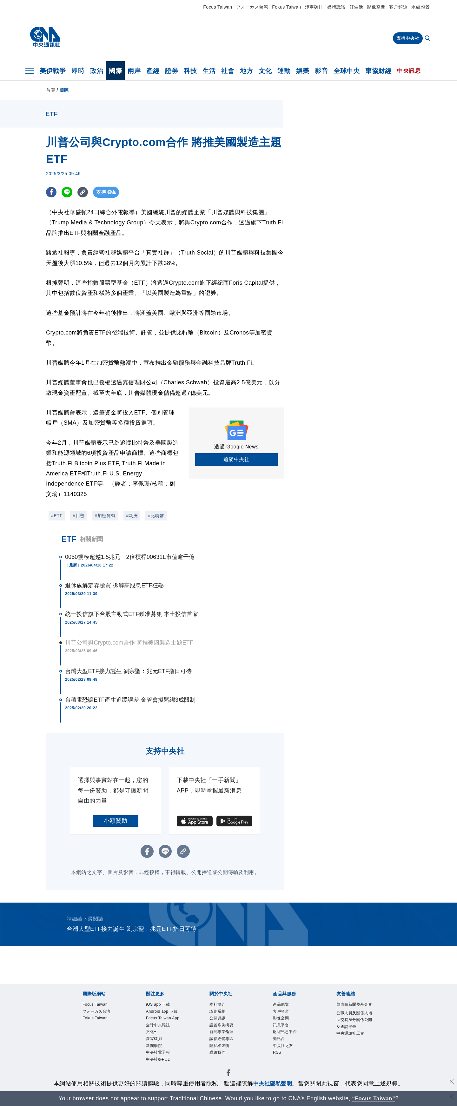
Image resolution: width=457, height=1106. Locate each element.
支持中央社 (408, 38)
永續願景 (420, 7)
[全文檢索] (428, 38)
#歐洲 (132, 515)
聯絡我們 (218, 1054)
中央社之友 (284, 1047)
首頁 (50, 90)
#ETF (57, 515)
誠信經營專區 (222, 1040)
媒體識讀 (336, 7)
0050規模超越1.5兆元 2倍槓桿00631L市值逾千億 (130, 557)
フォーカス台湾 (252, 7)
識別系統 (218, 1012)
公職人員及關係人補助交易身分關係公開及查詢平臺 (353, 1027)
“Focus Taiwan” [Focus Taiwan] (373, 1098)
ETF (69, 539)
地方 (246, 70)
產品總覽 (281, 1005)
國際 (115, 70)
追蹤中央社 (236, 459)
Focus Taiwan (217, 7)
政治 (96, 70)
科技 (190, 70)
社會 (227, 70)
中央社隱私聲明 (272, 1083)
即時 (77, 70)
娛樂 (302, 70)
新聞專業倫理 (222, 1033)
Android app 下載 (162, 1012)
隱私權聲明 (220, 1047)
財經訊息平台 (286, 1033)
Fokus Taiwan (286, 7)
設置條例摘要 (222, 1026)
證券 (171, 70)
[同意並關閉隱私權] (451, 1082)
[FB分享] (51, 192)
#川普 (78, 515)
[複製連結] (83, 192)
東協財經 (378, 70)
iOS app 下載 (158, 1005)
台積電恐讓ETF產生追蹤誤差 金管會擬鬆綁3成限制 (130, 700)
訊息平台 (281, 1026)
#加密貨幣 (105, 515)
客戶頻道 (398, 7)
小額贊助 (115, 821)
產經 (152, 70)
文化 (265, 70)
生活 (208, 70)
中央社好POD (159, 1061)
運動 (283, 70)
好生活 (356, 7)
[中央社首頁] (45, 37)
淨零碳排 (314, 7)
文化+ (151, 1033)
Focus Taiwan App (163, 1019)
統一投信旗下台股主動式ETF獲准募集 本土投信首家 (131, 614)
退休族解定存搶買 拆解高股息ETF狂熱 (114, 585)
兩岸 (134, 70)
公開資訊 (218, 1019)
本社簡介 (218, 1005)
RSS (277, 1054)
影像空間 (376, 7)
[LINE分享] (67, 192)
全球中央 (347, 70)
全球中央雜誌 (159, 1026)
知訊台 (279, 1040)
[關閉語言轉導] (451, 1097)
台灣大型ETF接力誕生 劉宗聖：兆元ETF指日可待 (128, 671)
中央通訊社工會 (351, 1041)
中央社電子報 (159, 1054)
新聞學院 (154, 1047)
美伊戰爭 (53, 70)
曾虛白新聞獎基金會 (353, 1008)
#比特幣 (156, 515)
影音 (321, 70)
